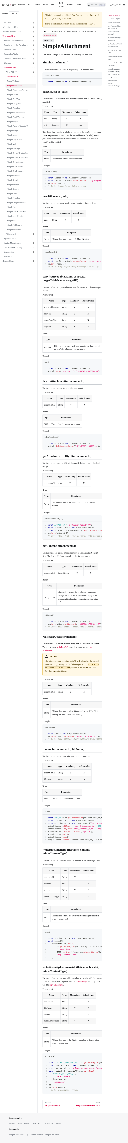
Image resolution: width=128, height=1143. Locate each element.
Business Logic (10, 50)
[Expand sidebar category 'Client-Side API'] (33, 72)
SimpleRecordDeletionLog (17, 153)
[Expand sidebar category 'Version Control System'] (33, 41)
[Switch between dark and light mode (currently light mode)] (124, 5)
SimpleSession (13, 184)
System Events (10, 238)
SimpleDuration (13, 108)
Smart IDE (8, 256)
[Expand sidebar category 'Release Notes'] (33, 261)
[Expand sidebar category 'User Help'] (33, 23)
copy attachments (56, 985)
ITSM (37, 5)
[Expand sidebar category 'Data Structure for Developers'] (33, 45)
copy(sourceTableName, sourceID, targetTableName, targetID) (114, 30)
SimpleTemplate (13, 198)
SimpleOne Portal (52, 1134)
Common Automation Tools (15, 59)
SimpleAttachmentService (17, 90)
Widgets (7, 63)
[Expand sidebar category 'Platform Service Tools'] (33, 32)
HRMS (70, 5)
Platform (21, 5)
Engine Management (12, 243)
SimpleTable (12, 193)
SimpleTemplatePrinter (16, 202)
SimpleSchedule (13, 175)
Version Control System (13, 41)
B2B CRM (61, 4)
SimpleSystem (12, 189)
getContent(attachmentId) (114, 51)
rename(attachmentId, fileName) (115, 64)
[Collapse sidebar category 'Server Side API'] (33, 77)
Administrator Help (10, 27)
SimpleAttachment (14, 86)
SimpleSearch (12, 180)
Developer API (10, 68)
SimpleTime (12, 207)
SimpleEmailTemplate (16, 117)
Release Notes (8, 261)
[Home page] (44, 31)
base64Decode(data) (114, 19)
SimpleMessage (13, 148)
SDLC (53, 5)
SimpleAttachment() (114, 15)
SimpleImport (12, 135)
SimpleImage (12, 131)
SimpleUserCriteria (14, 216)
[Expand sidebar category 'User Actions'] (33, 252)
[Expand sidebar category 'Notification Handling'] (33, 248)
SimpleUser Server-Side (16, 211)
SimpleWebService (14, 225)
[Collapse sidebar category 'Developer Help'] (33, 36)
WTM (78, 5)
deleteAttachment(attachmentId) (114, 39)
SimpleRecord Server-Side (17, 157)
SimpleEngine (12, 122)
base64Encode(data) (114, 22)
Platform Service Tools (11, 32)
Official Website (36, 1134)
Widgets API (11, 234)
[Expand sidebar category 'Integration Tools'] (33, 54)
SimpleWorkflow (14, 229)
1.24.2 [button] (12, 14)
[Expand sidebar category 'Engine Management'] (33, 243)
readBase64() (81, 981)
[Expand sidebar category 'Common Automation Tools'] (33, 59)
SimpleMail (11, 144)
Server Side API (12, 77)
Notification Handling (13, 247)
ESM (30, 5)
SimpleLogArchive (14, 140)
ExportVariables (13, 81)
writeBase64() (62, 647)
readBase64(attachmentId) (115, 58)
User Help (6, 23)
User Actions (9, 252)
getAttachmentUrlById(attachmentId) (115, 45)
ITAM (45, 5)
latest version (81, 24)
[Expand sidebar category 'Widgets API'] (33, 234)
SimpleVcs (11, 220)
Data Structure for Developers (16, 45)
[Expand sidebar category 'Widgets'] (33, 63)
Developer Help (8, 36)
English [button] (113, 5)
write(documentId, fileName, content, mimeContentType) (114, 71)
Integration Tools (11, 54)
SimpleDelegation (14, 104)
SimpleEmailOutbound (16, 113)
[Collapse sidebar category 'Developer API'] (33, 68)
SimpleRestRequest (15, 166)
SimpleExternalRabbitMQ (17, 126)
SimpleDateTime (14, 99)
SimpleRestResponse (15, 171)
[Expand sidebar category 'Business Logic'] (33, 50)
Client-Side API (12, 72)
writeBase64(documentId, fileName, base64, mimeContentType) (115, 82)
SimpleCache (12, 95)
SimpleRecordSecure (15, 162)
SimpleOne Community (18, 1134)
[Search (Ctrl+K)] (96, 4)
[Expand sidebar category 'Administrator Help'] (33, 27)
